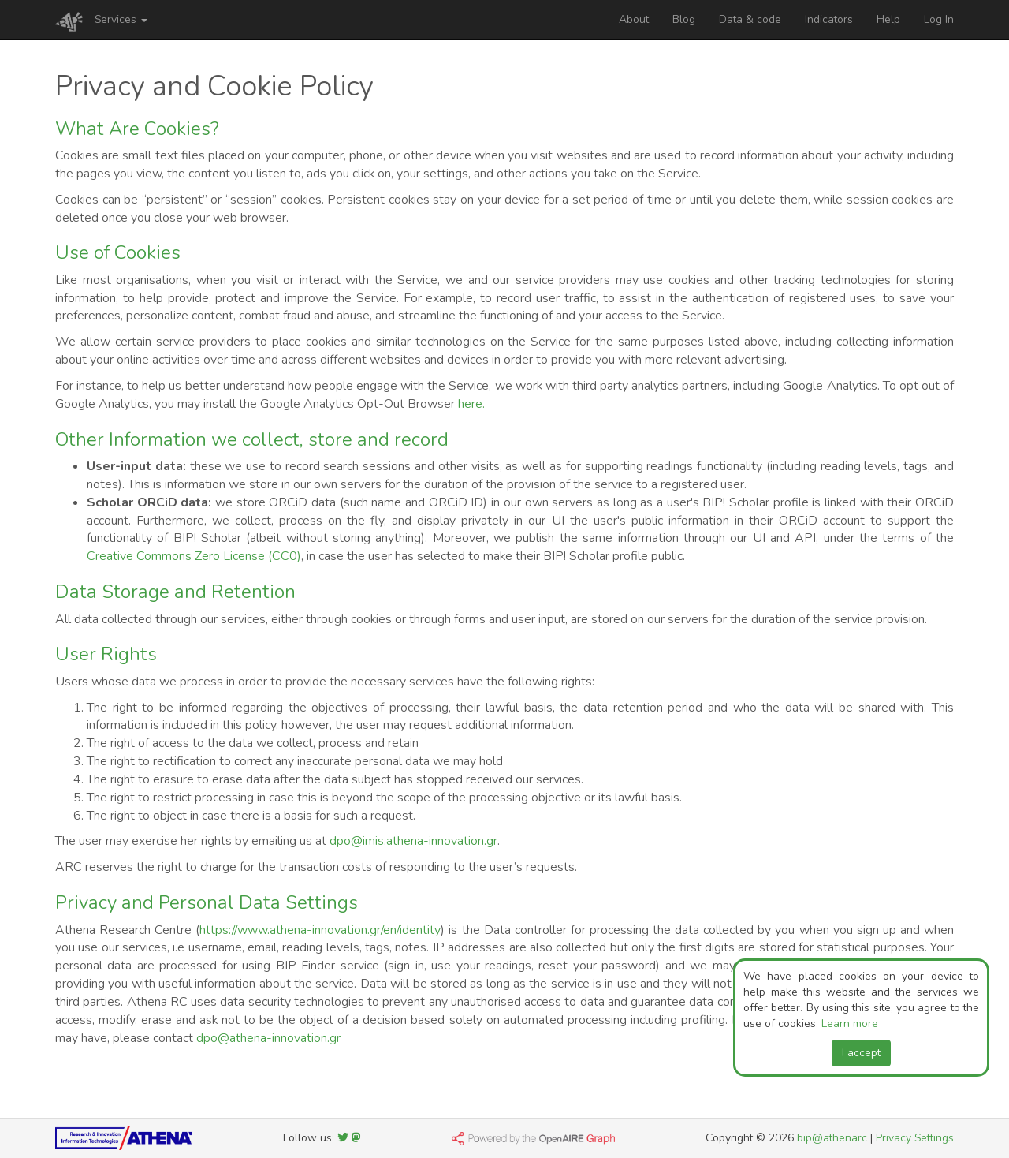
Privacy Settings (915, 1137)
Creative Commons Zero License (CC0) (194, 556)
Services (121, 19)
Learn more (849, 1023)
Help (888, 19)
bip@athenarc (832, 1137)
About (634, 19)
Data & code (750, 19)
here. (471, 404)
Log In (939, 19)
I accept (861, 1052)
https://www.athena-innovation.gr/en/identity (320, 930)
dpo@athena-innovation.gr (268, 1038)
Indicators (829, 19)
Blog (683, 19)
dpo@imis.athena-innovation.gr (413, 841)
